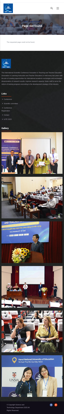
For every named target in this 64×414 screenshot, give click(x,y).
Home (25, 21)
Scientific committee (11, 103)
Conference (8, 99)
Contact (6, 115)
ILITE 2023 (8, 119)
